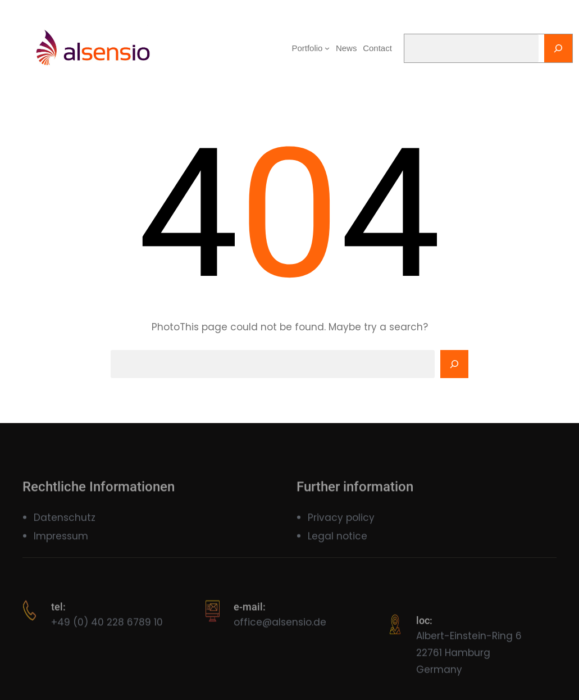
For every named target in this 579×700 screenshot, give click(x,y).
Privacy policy (341, 524)
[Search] (558, 48)
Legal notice (337, 542)
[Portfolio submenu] (327, 48)
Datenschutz (64, 524)
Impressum (61, 542)
